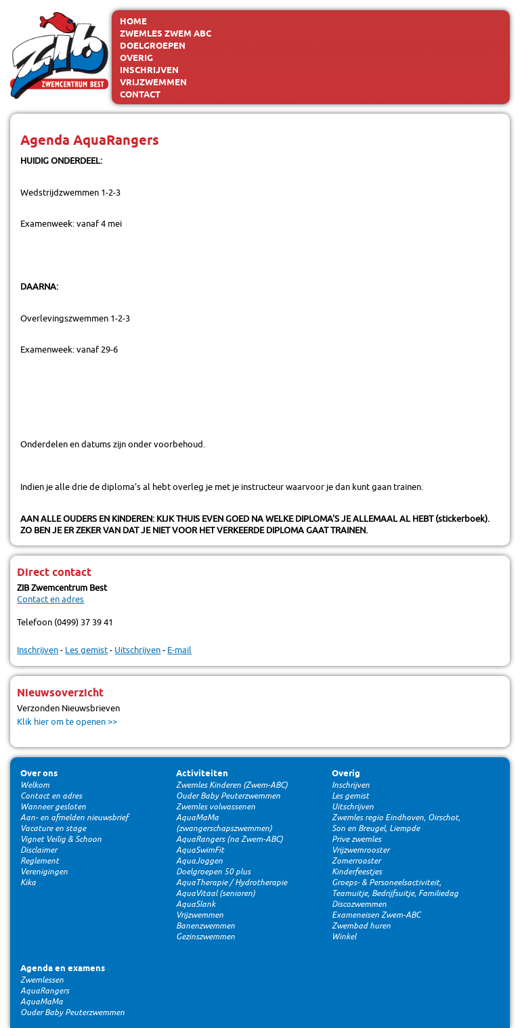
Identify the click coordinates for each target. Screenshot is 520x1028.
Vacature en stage (53, 828)
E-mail (179, 650)
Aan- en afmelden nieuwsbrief (74, 817)
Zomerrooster (356, 860)
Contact (140, 95)
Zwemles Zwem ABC (165, 34)
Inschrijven (149, 70)
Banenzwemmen (205, 925)
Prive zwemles (356, 839)
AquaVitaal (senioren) (215, 893)
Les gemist (86, 650)
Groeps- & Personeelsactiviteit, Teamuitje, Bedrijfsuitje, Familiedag (395, 888)
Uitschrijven (137, 650)
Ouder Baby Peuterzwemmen (228, 795)
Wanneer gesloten (53, 806)
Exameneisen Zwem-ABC (376, 915)
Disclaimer (38, 850)
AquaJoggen (199, 860)
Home (133, 22)
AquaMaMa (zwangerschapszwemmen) (224, 823)
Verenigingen (44, 871)
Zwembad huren (361, 925)
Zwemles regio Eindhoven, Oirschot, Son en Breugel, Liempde (396, 823)
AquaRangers (44, 990)
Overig (136, 58)
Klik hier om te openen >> (67, 722)
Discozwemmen (359, 904)
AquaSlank (195, 904)
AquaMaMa (41, 1001)
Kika (28, 882)
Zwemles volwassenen (215, 806)
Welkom (34, 785)
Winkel (344, 936)
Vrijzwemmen (153, 82)
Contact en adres (50, 599)
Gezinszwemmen (205, 936)
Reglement (39, 860)
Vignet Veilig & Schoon (61, 839)
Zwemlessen (42, 980)
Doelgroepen (153, 46)
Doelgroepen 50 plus (213, 871)
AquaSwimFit (200, 850)
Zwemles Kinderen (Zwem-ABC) (232, 785)
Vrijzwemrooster (360, 850)
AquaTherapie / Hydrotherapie (231, 882)
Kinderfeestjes (357, 871)
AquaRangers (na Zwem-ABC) (229, 839)
